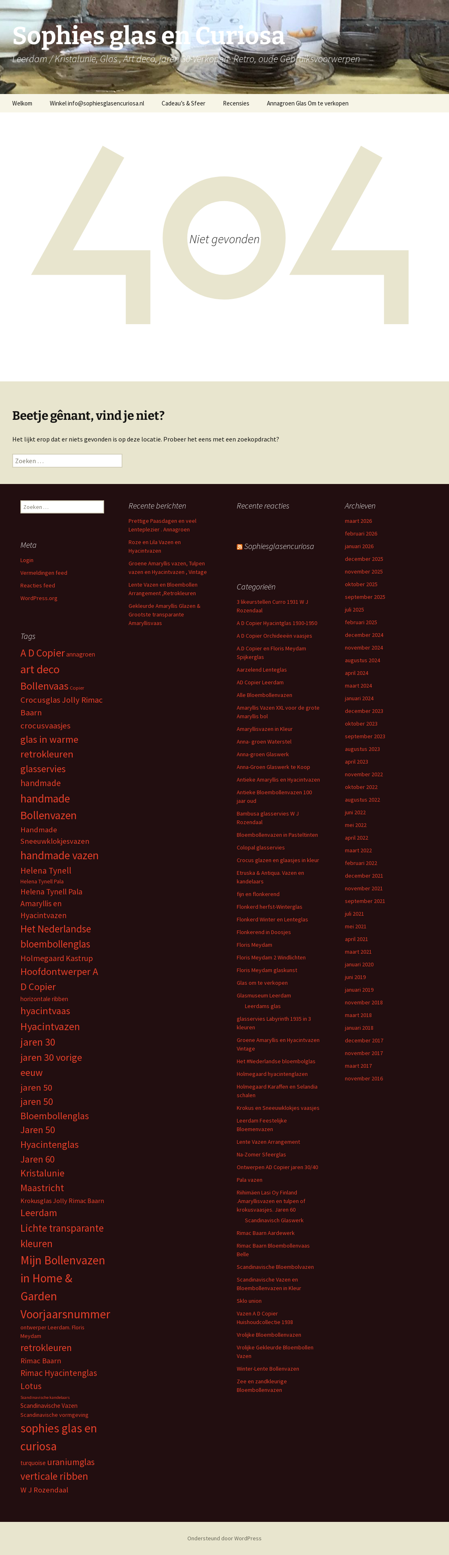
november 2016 (364, 1078)
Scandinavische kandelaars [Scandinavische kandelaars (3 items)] (45, 1397)
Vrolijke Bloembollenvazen (269, 1334)
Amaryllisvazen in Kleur (265, 729)
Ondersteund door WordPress (224, 1538)
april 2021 (356, 939)
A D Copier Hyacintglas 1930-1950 (277, 623)
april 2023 (356, 761)
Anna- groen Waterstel (264, 741)
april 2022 (356, 837)
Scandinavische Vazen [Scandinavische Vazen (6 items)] (49, 1405)
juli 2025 (354, 609)
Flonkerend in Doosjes (264, 932)
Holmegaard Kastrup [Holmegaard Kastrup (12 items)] (56, 958)
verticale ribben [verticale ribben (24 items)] (54, 1476)
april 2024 (356, 673)
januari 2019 (359, 989)
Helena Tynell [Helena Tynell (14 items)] (45, 870)
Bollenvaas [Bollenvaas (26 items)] (44, 685)
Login (26, 560)
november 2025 (364, 571)
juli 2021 (354, 913)
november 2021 (364, 888)
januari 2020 (359, 964)
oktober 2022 (361, 787)
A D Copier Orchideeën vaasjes (274, 635)
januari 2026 (359, 546)
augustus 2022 (362, 799)
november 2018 (364, 1002)
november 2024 (364, 647)
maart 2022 (358, 850)
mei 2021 (356, 926)
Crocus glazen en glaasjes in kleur (278, 860)
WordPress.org (39, 598)
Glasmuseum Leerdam (264, 995)
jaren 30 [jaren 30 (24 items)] (38, 1042)
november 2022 (364, 774)
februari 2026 (361, 533)
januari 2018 (359, 1027)
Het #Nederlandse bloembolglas (276, 1061)
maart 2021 (358, 951)
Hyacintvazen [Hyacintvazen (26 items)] (50, 1026)
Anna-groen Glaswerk (263, 754)
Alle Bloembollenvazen (264, 695)
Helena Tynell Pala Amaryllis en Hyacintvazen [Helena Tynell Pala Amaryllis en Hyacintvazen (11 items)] (51, 903)
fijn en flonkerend (258, 894)
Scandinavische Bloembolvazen (275, 1266)
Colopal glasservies (261, 847)
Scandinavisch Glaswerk (274, 1220)
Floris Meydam (254, 944)
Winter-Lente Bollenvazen (268, 1368)
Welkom (22, 103)
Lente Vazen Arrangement (268, 1141)
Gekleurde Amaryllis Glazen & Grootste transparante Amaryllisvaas (164, 614)
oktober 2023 (361, 723)
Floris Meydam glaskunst (267, 970)
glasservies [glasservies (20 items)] (43, 769)
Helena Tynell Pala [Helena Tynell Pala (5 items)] (42, 881)
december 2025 (364, 558)
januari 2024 (359, 698)
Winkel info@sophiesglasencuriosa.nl (97, 103)
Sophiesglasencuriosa (279, 546)
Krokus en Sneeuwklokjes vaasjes (278, 1107)
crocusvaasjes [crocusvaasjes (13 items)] (45, 725)
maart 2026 (358, 520)
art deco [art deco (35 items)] (40, 669)
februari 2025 (361, 622)
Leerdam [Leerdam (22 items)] (38, 1212)
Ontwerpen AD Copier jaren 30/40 (277, 1167)
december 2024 (364, 635)
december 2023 (364, 711)
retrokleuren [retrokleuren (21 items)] (46, 1347)
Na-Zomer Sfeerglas (261, 1154)
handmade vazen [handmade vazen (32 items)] (59, 855)
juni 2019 (355, 977)
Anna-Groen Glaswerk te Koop (273, 767)
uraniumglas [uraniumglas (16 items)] (71, 1462)
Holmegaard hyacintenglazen (272, 1074)
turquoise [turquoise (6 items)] (33, 1463)
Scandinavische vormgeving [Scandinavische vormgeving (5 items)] (54, 1414)
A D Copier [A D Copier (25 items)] (42, 652)
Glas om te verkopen (262, 982)
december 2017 (364, 1040)
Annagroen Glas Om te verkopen (308, 103)
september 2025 (365, 596)
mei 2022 (356, 825)
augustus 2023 (362, 749)
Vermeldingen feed (43, 572)
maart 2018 (358, 1015)
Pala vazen (249, 1179)
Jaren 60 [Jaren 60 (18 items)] (37, 1159)
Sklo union (249, 1300)
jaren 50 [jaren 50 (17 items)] (36, 1087)
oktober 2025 (361, 584)
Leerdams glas (263, 1006)
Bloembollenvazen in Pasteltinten (277, 834)
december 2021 (364, 875)
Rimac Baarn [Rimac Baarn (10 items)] (40, 1360)
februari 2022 (361, 863)
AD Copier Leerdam (260, 682)
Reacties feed (37, 585)
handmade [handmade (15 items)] (40, 783)
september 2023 (365, 736)
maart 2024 (358, 685)
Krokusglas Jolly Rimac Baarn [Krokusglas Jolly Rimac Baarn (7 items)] (62, 1200)
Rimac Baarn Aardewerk (266, 1233)
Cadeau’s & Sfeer (183, 103)
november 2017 (364, 1053)
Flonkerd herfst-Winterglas (269, 906)
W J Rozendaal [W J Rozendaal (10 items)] (44, 1490)
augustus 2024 (362, 660)
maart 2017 (358, 1065)
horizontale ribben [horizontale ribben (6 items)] (44, 999)
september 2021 (365, 901)
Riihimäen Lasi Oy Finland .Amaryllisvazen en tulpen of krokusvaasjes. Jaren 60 (271, 1201)
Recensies (236, 103)
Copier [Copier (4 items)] (77, 688)
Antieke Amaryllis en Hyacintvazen (278, 779)
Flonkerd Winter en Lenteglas (272, 919)
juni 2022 (355, 812)
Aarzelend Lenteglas (262, 669)
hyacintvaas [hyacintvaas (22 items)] (45, 1010)
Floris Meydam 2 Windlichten (271, 957)
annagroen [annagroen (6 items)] (80, 654)
